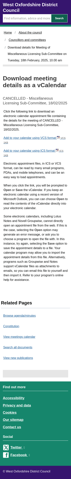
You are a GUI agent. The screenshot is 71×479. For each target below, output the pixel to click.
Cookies (10, 412)
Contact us (12, 427)
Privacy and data (17, 405)
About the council (30, 32)
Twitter (17, 447)
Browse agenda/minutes (19, 315)
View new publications (18, 358)
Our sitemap (13, 420)
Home (8, 32)
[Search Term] (27, 18)
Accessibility (13, 398)
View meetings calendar (19, 336)
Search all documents (17, 347)
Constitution (11, 326)
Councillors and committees (27, 40)
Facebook (20, 455)
